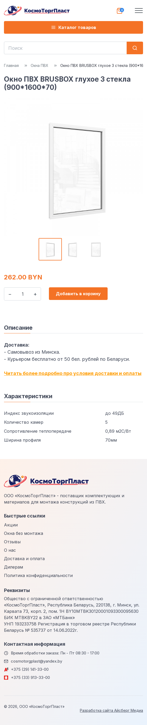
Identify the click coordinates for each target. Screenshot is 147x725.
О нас (10, 550)
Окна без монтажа (23, 533)
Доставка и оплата (24, 558)
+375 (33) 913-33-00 (30, 677)
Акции (11, 524)
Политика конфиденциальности (38, 575)
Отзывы (12, 541)
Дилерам (13, 567)
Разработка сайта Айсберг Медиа (111, 710)
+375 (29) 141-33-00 (30, 669)
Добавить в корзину (78, 293)
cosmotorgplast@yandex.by (36, 661)
